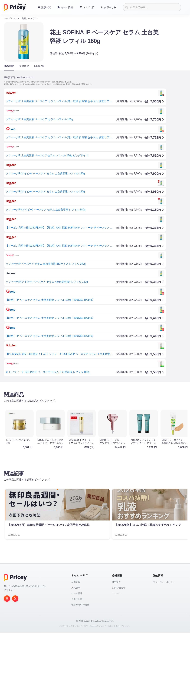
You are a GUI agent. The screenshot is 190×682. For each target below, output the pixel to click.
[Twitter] (15, 598)
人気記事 (75, 587)
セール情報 (76, 593)
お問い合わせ (118, 587)
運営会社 (116, 582)
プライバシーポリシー (164, 582)
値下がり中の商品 (80, 604)
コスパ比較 (76, 599)
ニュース (116, 593)
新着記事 (75, 582)
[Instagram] (7, 598)
